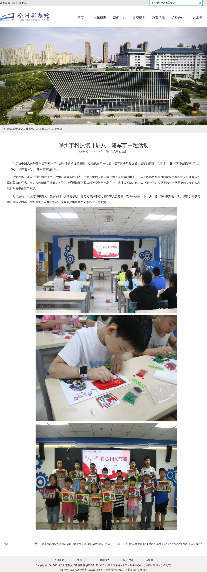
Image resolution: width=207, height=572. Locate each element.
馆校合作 (177, 18)
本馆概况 (100, 18)
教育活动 (158, 18)
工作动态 (44, 129)
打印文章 (113, 151)
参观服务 (139, 18)
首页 (80, 18)
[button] (15, 76)
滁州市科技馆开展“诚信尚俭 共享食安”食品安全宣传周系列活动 (160, 544)
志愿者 (197, 18)
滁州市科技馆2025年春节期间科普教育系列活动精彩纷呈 (73, 544)
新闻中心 (119, 18)
